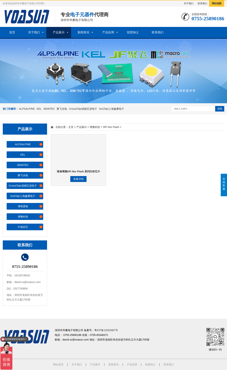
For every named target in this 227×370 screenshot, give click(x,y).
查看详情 (78, 179)
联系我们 (202, 3)
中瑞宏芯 (30, 227)
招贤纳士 (133, 32)
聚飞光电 (62, 108)
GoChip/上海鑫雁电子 (111, 108)
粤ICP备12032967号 (106, 330)
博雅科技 (30, 216)
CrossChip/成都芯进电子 (83, 108)
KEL (39, 108)
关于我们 (188, 3)
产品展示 (59, 32)
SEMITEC (49, 108)
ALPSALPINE (27, 108)
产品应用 (108, 32)
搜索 (219, 108)
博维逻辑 (30, 206)
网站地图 (216, 3)
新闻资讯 (83, 32)
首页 (12, 32)
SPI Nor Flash (111, 127)
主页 (70, 127)
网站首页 (58, 364)
